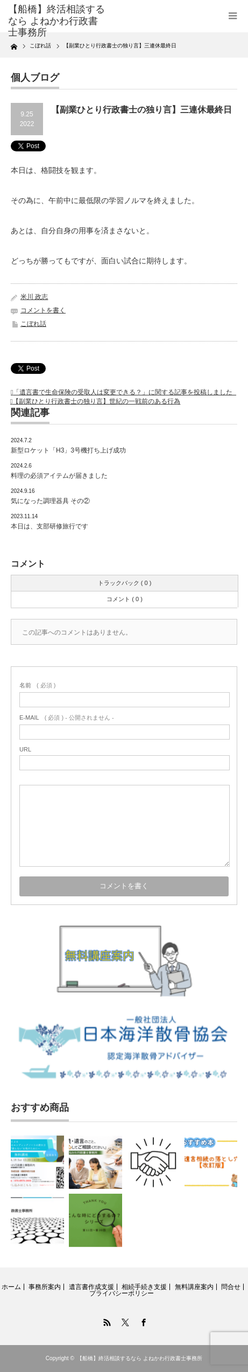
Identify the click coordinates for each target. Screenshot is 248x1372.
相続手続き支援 (144, 1287)
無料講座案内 (194, 1287)
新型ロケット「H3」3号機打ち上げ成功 (68, 450)
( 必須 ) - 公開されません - (66, 717)
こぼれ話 (33, 324)
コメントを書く (43, 310)
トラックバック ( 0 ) (125, 583)
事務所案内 (45, 1287)
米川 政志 (34, 297)
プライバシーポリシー (121, 1293)
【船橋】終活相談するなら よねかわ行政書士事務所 (139, 1358)
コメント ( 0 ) (125, 599)
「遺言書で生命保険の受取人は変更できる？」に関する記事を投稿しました (124, 392)
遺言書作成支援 (91, 1287)
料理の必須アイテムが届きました (59, 475)
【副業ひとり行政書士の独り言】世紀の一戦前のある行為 (96, 401)
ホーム (11, 1287)
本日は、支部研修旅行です (49, 526)
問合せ (230, 1287)
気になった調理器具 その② (50, 501)
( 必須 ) (37, 685)
